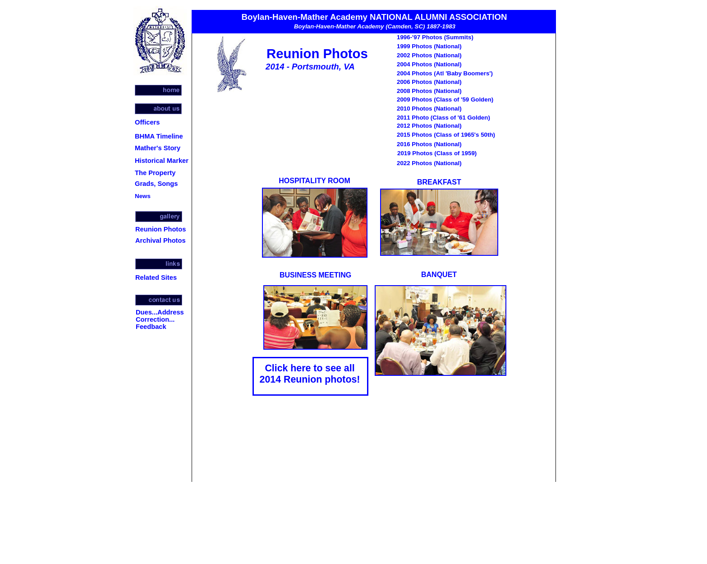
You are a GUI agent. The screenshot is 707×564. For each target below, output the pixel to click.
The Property (155, 172)
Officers (147, 122)
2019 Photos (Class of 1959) (437, 153)
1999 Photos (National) (429, 46)
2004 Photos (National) (429, 64)
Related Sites (156, 277)
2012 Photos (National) (429, 125)
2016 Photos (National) (429, 144)
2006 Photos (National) (429, 82)
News (143, 196)
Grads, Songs (156, 183)
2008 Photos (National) (429, 91)
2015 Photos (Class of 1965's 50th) (446, 134)
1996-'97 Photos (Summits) (435, 37)
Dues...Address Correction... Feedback (160, 319)
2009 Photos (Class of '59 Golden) (445, 99)
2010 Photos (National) (429, 108)
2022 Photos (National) (429, 163)
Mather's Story (157, 148)
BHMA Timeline (159, 136)
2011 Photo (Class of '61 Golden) (443, 117)
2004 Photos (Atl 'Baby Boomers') (445, 73)
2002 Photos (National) (429, 55)
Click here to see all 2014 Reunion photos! (310, 374)
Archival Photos (160, 240)
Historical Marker (161, 160)
